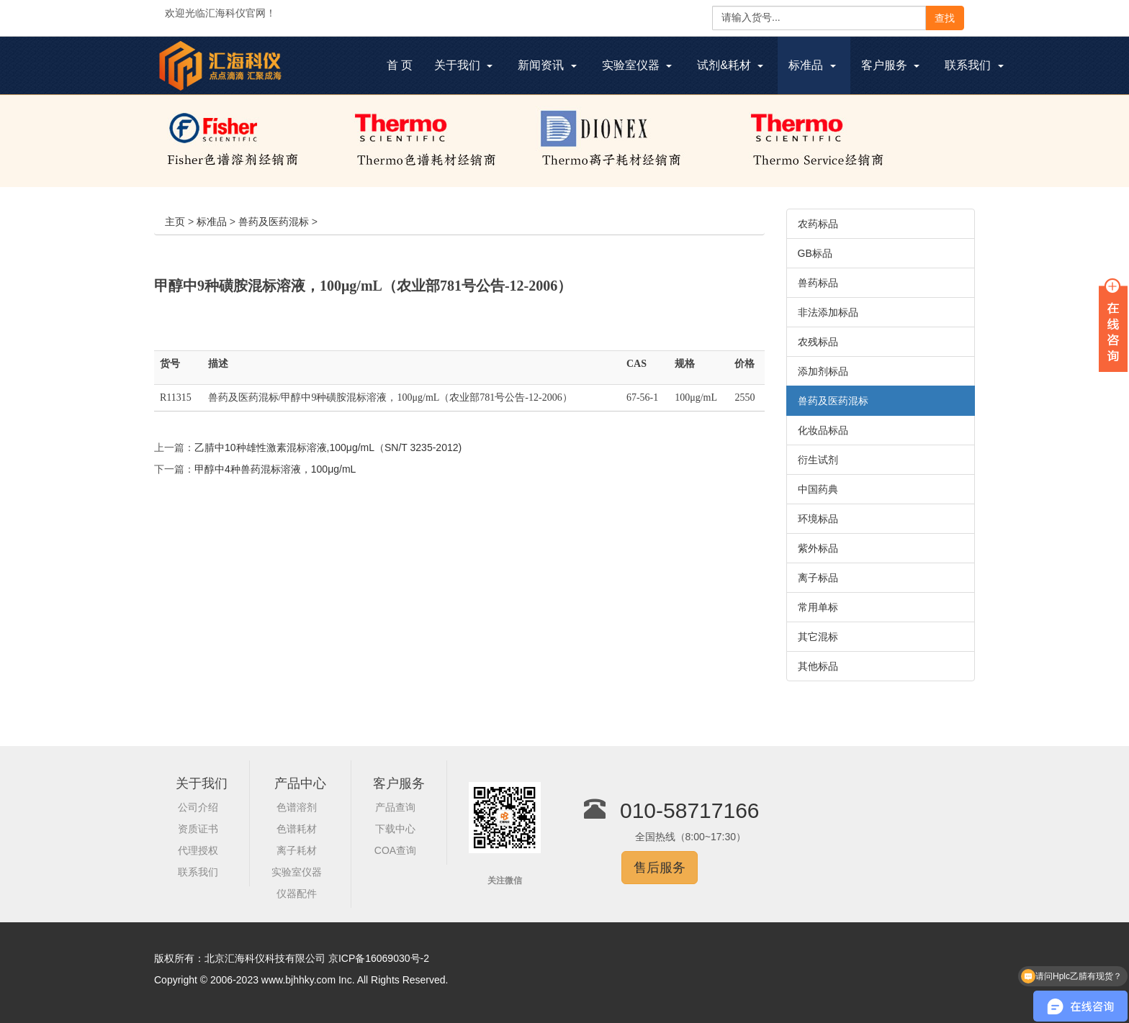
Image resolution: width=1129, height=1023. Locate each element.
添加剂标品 (823, 371)
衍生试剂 (818, 459)
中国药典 (818, 489)
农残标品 (818, 341)
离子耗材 (296, 850)
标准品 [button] (811, 65)
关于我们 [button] (463, 65)
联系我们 (198, 872)
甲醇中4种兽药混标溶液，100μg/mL (275, 469)
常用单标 (818, 607)
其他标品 (818, 666)
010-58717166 (690, 810)
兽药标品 (818, 282)
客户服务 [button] (890, 65)
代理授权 (198, 850)
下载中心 (395, 829)
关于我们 (202, 783)
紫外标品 (818, 548)
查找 (945, 18)
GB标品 (815, 253)
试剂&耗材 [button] (730, 65)
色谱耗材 (296, 829)
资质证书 (198, 829)
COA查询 (395, 850)
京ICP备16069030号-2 (378, 958)
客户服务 (399, 783)
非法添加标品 (828, 312)
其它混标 (818, 636)
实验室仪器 (296, 872)
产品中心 (300, 783)
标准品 (212, 221)
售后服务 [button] (659, 867)
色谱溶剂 (296, 807)
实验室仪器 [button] (637, 65)
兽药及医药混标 (273, 221)
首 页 (405, 67)
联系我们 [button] (974, 65)
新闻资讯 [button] (547, 65)
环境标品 (818, 518)
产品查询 (395, 807)
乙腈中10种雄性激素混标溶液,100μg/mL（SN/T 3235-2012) (328, 447)
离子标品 (818, 577)
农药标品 (818, 223)
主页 (175, 221)
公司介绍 (198, 807)
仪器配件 (296, 893)
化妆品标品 (823, 430)
